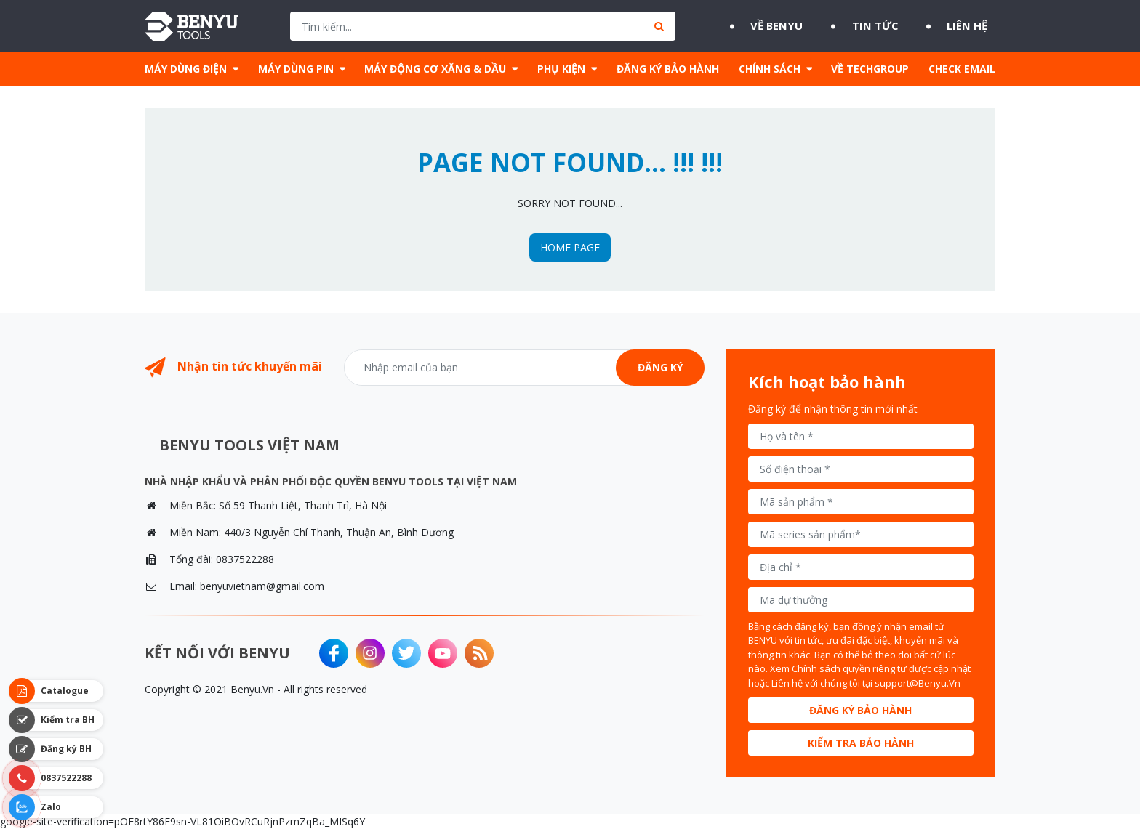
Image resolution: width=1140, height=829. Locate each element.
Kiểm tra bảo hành (861, 743)
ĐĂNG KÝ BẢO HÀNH (668, 69)
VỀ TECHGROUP (870, 69)
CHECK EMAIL (961, 69)
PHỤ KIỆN (561, 69)
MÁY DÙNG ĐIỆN (186, 69)
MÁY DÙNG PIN (296, 69)
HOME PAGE (570, 247)
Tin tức (872, 26)
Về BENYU (764, 26)
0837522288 (245, 559)
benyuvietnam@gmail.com (262, 586)
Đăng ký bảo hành (860, 710)
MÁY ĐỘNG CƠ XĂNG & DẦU (435, 69)
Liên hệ (973, 26)
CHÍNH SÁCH (769, 69)
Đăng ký (660, 367)
